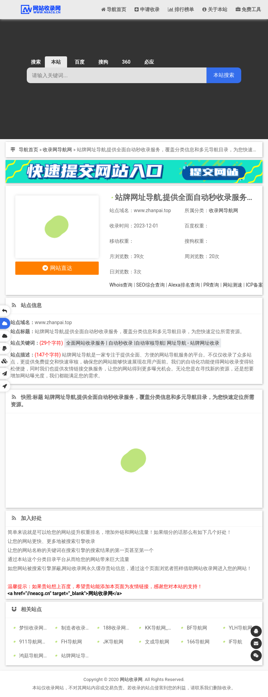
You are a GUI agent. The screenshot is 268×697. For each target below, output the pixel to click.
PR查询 (211, 285)
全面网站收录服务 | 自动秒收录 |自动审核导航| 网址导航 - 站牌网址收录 (142, 343)
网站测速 (232, 285)
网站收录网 (131, 679)
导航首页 (28, 149)
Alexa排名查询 (184, 285)
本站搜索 (223, 75)
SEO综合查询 (150, 285)
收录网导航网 (57, 149)
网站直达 (56, 268)
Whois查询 (121, 285)
